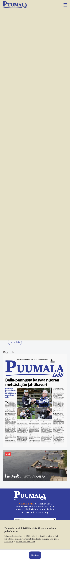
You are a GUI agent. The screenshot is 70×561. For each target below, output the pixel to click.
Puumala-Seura (26, 503)
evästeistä (8, 541)
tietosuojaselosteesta (25, 541)
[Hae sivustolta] (54, 519)
